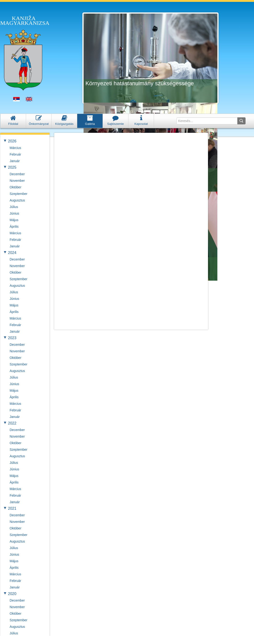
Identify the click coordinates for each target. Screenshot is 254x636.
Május (14, 220)
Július (14, 207)
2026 (12, 141)
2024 (12, 253)
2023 (12, 338)
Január (15, 161)
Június (14, 213)
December (17, 174)
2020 (12, 594)
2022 (12, 423)
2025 (12, 167)
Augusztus (17, 200)
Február (15, 154)
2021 (12, 508)
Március (15, 148)
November (17, 180)
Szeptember (18, 194)
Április (14, 226)
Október (15, 187)
